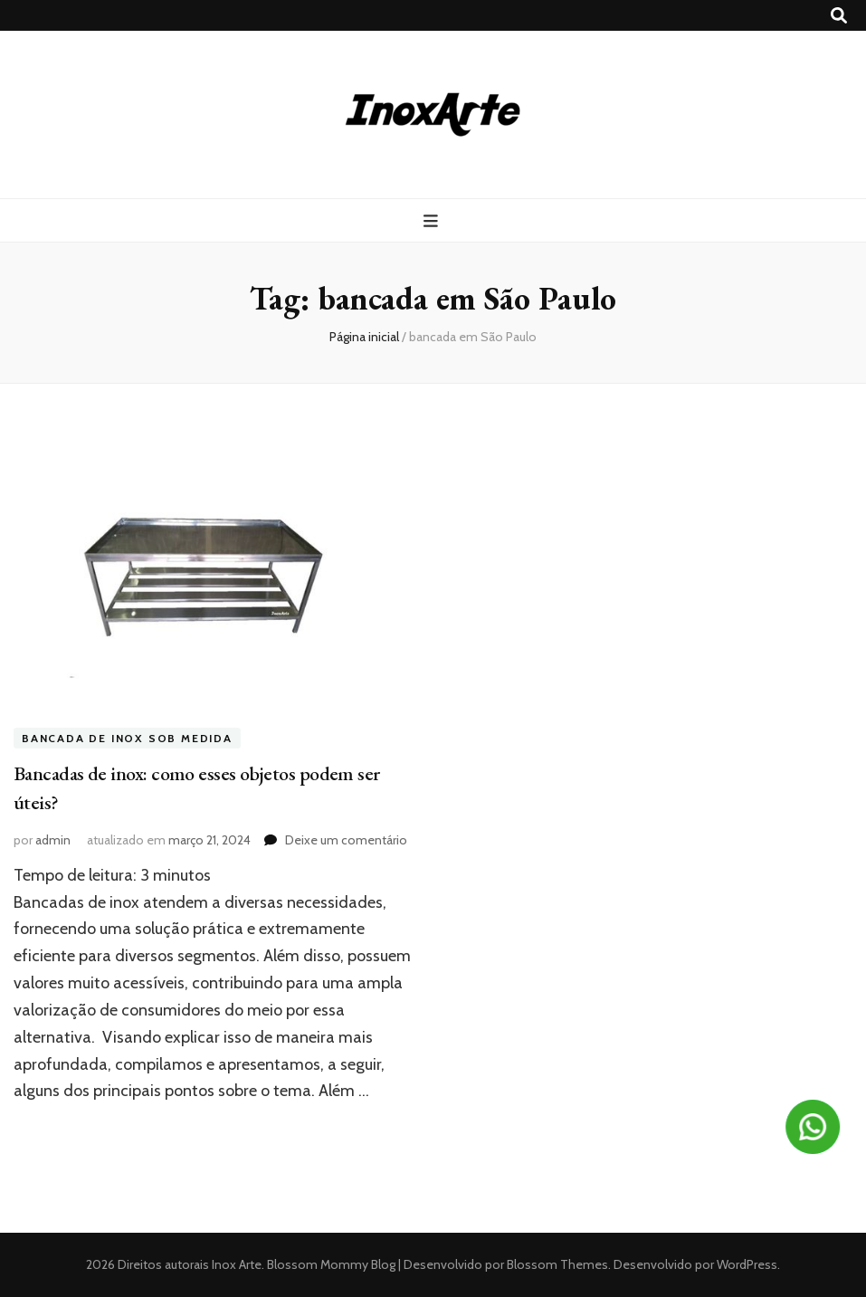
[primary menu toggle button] (433, 221)
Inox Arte (237, 1264)
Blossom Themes (556, 1264)
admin (53, 840)
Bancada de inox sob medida (127, 738)
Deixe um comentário (346, 840)
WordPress (747, 1264)
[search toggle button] (839, 15)
